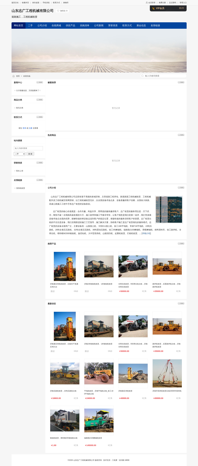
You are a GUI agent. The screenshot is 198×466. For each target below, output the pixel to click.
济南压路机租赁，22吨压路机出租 (63, 391)
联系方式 (56, 3)
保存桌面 (35, 3)
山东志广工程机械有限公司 (33, 11)
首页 (18, 76)
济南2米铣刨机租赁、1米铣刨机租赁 (98, 284)
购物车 (66, 3)
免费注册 (162, 3)
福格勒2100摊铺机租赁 (93, 438)
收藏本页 (25, 3)
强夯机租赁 (20, 188)
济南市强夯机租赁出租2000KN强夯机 (167, 391)
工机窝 (114, 460)
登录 (24, 128)
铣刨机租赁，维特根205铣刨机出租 (63, 438)
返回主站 (15, 3)
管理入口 (183, 3)
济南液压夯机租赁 (125, 391)
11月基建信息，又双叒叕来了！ (28, 90)
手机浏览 (46, 3)
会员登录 (151, 3)
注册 (30, 128)
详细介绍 (146, 233)
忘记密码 (172, 3)
